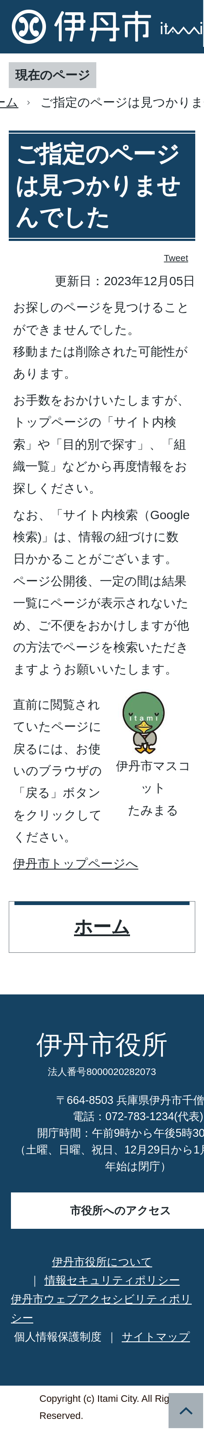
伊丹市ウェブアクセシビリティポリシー (101, 1308)
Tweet (176, 257)
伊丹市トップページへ (75, 863)
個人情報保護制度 (58, 1336)
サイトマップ (156, 1336)
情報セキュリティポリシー (112, 1280)
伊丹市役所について (102, 1262)
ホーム (102, 926)
